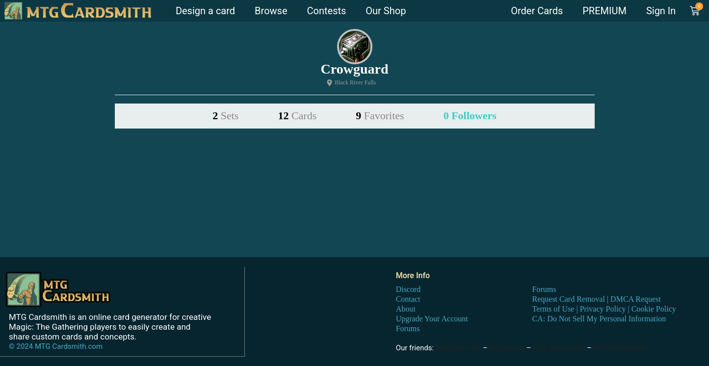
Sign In (661, 11)
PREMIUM (604, 11)
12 (297, 115)
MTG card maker (621, 347)
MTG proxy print (559, 347)
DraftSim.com (458, 347)
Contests (326, 11)
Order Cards (537, 11)
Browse (271, 11)
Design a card (205, 11)
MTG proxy (507, 347)
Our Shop (386, 11)
